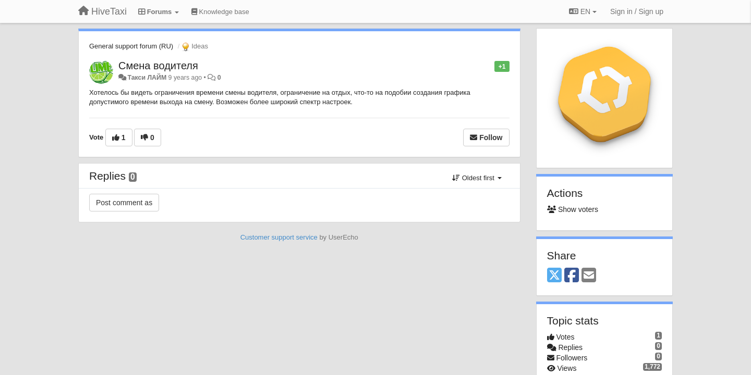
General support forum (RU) (131, 46)
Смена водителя (158, 65)
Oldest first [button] (476, 178)
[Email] (589, 276)
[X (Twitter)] (554, 276)
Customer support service (279, 237)
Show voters (572, 209)
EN (583, 11)
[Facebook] (571, 276)
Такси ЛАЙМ (146, 77)
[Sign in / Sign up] (637, 11)
